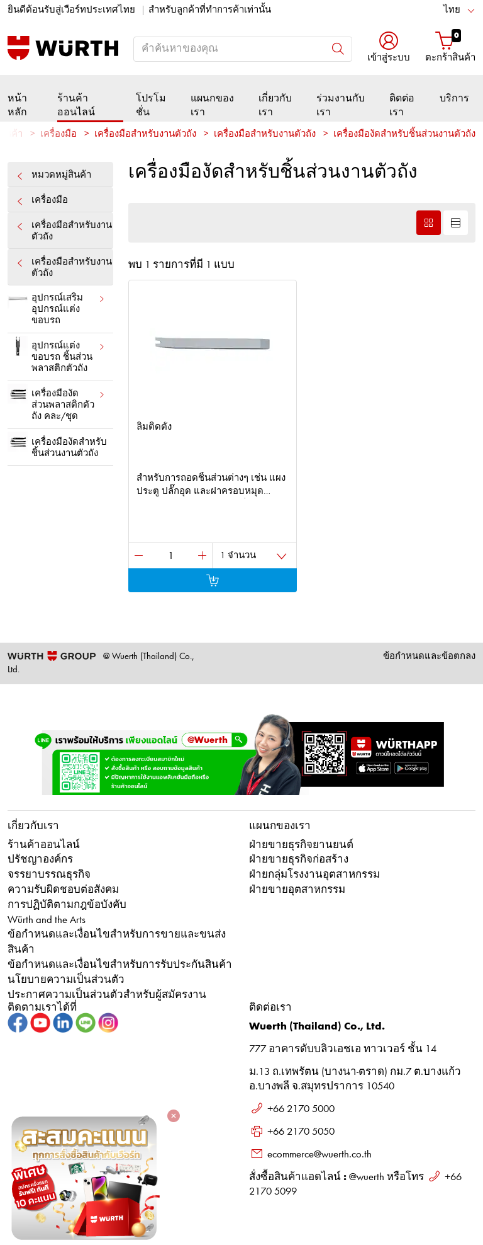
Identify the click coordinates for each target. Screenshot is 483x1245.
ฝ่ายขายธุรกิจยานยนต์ (301, 845)
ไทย (451, 10)
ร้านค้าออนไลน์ (76, 106)
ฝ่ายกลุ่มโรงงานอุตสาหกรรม (314, 874)
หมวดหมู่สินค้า (60, 175)
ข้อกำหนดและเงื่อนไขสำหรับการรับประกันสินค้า (120, 965)
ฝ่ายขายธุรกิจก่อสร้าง (298, 859)
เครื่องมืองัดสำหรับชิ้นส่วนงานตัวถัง (57, 445)
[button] (388, 48)
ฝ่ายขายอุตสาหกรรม (297, 890)
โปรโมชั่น (151, 106)
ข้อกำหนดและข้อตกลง (429, 657)
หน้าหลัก (17, 106)
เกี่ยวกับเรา (275, 106)
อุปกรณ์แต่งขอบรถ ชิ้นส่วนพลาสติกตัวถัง (57, 355)
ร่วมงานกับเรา (340, 106)
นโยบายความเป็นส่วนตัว (66, 980)
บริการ (454, 99)
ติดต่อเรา (401, 106)
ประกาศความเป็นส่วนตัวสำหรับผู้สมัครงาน (107, 995)
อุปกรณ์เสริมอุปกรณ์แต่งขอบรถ (57, 307)
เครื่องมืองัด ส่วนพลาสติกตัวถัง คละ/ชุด (57, 403)
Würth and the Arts (47, 920)
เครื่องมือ (58, 134)
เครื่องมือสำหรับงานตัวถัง (63, 231)
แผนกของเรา (212, 106)
